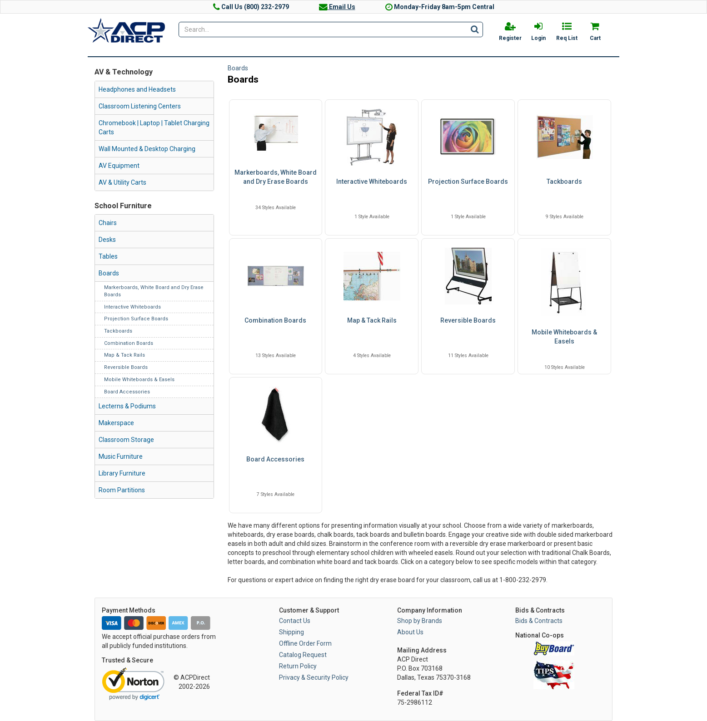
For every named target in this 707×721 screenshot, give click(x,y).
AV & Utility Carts (122, 182)
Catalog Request (303, 654)
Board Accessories (127, 392)
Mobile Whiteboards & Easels (139, 380)
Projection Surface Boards (136, 319)
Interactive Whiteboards (132, 307)
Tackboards (118, 331)
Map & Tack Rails (124, 355)
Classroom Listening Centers (140, 106)
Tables (108, 256)
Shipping (291, 632)
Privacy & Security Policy (314, 677)
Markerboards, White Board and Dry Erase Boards (275, 177)
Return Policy (298, 666)
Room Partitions (122, 490)
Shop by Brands (419, 620)
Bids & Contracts (539, 620)
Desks (107, 239)
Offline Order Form (305, 643)
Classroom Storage (126, 439)
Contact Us (294, 620)
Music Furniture (121, 456)
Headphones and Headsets (137, 89)
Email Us (337, 6)
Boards (109, 273)
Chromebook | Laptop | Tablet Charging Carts (154, 127)
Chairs (108, 222)
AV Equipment (119, 165)
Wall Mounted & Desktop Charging (147, 148)
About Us (410, 632)
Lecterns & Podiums (127, 406)
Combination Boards (128, 343)
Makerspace (116, 423)
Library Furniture (122, 473)
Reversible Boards (126, 367)
